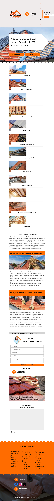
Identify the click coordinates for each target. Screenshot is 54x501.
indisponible (33, 13)
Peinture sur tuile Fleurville (40, 467)
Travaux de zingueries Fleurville (26, 462)
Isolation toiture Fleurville (27, 457)
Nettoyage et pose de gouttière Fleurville (40, 452)
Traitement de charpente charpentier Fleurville (14, 464)
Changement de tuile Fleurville (15, 452)
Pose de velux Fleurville (27, 467)
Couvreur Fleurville (38, 463)
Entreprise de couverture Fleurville (14, 457)
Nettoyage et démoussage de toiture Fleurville (27, 452)
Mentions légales (35, 497)
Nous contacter (33, 54)
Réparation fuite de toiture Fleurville (40, 458)
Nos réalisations (16, 54)
